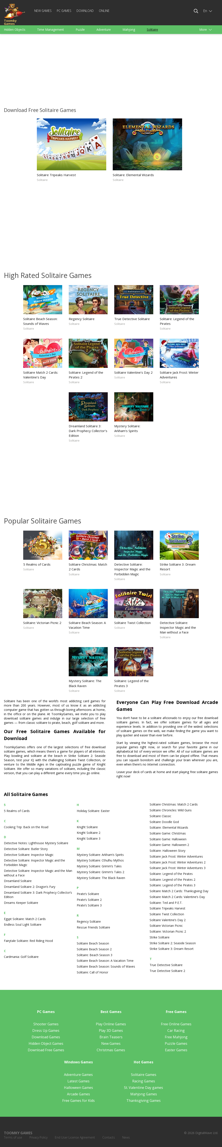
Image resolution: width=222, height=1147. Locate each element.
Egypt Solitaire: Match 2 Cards (25, 919)
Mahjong (128, 29)
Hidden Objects (14, 29)
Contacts (108, 1137)
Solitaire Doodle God (164, 822)
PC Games (64, 11)
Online (104, 11)
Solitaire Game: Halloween (168, 839)
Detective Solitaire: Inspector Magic (29, 855)
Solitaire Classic (160, 816)
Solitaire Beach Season (93, 943)
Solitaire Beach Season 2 (94, 949)
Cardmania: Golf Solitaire (21, 957)
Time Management (50, 29)
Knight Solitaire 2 (88, 833)
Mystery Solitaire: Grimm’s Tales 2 (100, 872)
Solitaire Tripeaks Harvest (56, 175)
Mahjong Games (143, 1094)
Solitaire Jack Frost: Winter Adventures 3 (178, 868)
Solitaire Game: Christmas (168, 833)
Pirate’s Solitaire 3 (89, 905)
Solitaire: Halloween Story (167, 851)
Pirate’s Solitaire (88, 894)
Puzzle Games (176, 1043)
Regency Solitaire (82, 319)
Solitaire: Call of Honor (92, 972)
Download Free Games (46, 1050)
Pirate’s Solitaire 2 (89, 900)
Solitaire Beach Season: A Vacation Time (87, 625)
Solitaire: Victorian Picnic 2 (42, 623)
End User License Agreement (75, 1137)
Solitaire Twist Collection (132, 623)
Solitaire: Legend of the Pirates (177, 321)
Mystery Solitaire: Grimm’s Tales (99, 866)
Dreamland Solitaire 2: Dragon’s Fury (29, 887)
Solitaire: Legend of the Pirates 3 (131, 683)
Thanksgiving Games (143, 1100)
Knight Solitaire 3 (88, 838)
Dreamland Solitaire (18, 881)
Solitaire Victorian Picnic (166, 926)
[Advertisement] (111, 69)
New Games (43, 11)
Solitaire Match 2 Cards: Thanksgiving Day (179, 891)
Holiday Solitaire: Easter (93, 811)
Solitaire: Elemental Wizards (133, 175)
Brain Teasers (111, 1037)
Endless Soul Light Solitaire (22, 924)
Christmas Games (111, 1050)
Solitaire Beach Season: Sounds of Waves (40, 321)
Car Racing (176, 1030)
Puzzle (80, 29)
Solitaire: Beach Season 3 (94, 955)
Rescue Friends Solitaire (93, 927)
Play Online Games (111, 1024)
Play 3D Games (111, 1030)
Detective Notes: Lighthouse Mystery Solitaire (36, 843)
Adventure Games (78, 1074)
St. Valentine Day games (143, 1087)
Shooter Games (46, 1024)
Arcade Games (78, 1094)
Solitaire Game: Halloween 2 (169, 845)
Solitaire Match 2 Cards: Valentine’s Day (40, 374)
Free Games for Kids (78, 1100)
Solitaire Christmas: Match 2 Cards (88, 566)
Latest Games (78, 1081)
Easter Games (176, 1050)
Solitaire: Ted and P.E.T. (166, 903)
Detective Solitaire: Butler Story (26, 849)
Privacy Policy (38, 1137)
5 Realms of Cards (37, 564)
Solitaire (152, 29)
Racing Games (143, 1081)
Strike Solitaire (160, 937)
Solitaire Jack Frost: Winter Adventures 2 (178, 862)
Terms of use (13, 1137)
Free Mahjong (176, 1037)
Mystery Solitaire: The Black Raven (85, 683)
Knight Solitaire (87, 827)
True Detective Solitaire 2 (167, 971)
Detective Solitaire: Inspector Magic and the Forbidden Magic (132, 569)
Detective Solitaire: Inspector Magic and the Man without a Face (178, 627)
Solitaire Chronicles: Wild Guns (171, 810)
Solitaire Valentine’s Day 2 (133, 372)
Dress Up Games (45, 1030)
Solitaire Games (143, 1074)
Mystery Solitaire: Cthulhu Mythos (100, 860)
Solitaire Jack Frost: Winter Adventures (179, 374)
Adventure (103, 29)
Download (85, 11)
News (126, 1137)
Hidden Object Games (46, 1043)
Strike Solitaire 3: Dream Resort (178, 566)
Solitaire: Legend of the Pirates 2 (86, 374)
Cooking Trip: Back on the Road (26, 827)
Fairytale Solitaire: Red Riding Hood (28, 941)
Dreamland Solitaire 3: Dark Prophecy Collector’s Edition (88, 431)
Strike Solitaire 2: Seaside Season (173, 943)
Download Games (46, 1037)
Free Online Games (176, 1024)
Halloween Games (78, 1087)
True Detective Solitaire (132, 319)
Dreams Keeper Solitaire (21, 903)
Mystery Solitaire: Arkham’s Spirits (127, 428)
